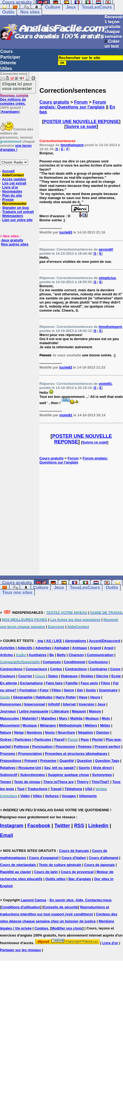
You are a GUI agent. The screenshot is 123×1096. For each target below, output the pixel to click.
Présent (30, 761)
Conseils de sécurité (61, 907)
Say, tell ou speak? (60, 768)
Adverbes (43, 648)
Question (84, 761)
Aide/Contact (13, 175)
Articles (6, 655)
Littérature (60, 711)
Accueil (8, 171)
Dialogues (69, 676)
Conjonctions (11, 669)
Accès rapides (14, 179)
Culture (52, 7)
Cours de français (74, 851)
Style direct (102, 768)
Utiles (6, 68)
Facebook (38, 825)
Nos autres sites (14, 244)
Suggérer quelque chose (68, 775)
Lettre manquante (33, 711)
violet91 (105, 384)
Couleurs (7, 676)
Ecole (116, 676)
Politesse (21, 746)
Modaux (92, 718)
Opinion (102, 732)
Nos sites (30, 12)
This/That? (100, 782)
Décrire (102, 676)
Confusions (98, 662)
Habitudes (44, 697)
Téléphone (73, 789)
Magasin (79, 711)
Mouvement (10, 725)
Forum (81, 102)
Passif (59, 739)
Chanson (76, 655)
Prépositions (10, 761)
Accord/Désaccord (104, 641)
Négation (85, 732)
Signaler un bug (15, 208)
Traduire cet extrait (18, 212)
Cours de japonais (99, 865)
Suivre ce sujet (81, 126)
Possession (65, 746)
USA (89, 789)
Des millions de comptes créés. (14, 99)
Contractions (76, 669)
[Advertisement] (81, 520)
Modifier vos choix (66, 928)
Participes (23, 739)
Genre (69, 690)
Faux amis (89, 683)
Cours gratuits (54, 102)
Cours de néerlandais (18, 865)
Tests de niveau (27, 782)
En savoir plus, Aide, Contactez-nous (80, 900)
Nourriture (66, 732)
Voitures (52, 796)
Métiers (91, 725)
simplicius (107, 278)
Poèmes (85, 746)
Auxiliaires (37, 655)
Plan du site (12, 195)
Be (51, 655)
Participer (10, 57)
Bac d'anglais (79, 879)
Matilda (76, 718)
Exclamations (31, 683)
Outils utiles (55, 879)
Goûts (91, 690)
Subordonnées (32, 775)
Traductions (37, 789)
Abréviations (75, 641)
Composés (52, 662)
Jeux (71, 7)
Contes (56, 669)
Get (80, 690)
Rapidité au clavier (15, 872)
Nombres (34, 732)
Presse (8, 199)
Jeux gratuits (12, 240)
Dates (53, 676)
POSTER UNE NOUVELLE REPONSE (81, 121)
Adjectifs (25, 648)
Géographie (23, 697)
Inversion (86, 704)
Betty (61, 655)
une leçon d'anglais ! (15, 147)
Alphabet (62, 648)
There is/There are (58, 782)
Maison (95, 711)
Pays (85, 739)
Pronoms (7, 754)
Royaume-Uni (29, 768)
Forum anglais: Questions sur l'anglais (72, 104)
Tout (20, 789)
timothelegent (72, 145)
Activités (7, 648)
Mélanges (48, 725)
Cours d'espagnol (43, 858)
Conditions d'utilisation (20, 907)
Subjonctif (8, 775)
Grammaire (108, 690)
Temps (5, 782)
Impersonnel (34, 704)
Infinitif (54, 704)
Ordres (6, 739)
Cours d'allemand (103, 858)
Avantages (10, 112)
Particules (42, 739)
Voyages (69, 796)
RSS (79, 825)
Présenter (48, 761)
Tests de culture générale (60, 865)
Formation (28, 690)
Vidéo (25, 796)
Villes (37, 796)
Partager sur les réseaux (20, 950)
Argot (108, 648)
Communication (100, 655)
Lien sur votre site (17, 220)
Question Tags (107, 761)
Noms (50, 732)
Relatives (7, 768)
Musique (30, 725)
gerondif (106, 249)
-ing (40, 641)
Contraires (98, 669)
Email (6, 835)
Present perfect (107, 746)
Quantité (66, 761)
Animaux (79, 648)
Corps (115, 669)
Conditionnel (74, 662)
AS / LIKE (54, 641)
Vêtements (88, 796)
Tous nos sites (17, 592)
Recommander (14, 204)
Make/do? (30, 718)
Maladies (48, 718)
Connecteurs (36, 669)
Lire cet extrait (14, 183)
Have (83, 697)
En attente (8, 683)
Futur (44, 690)
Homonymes (10, 704)
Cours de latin (46, 872)
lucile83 (65, 232)
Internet (69, 704)
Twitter (62, 825)
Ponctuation (42, 746)
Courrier (25, 676)
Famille (71, 683)
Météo (105, 725)
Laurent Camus (33, 900)
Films (105, 683)
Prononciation (30, 754)
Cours (6, 51)
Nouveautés (12, 191)
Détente (8, 62)
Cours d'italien (73, 858)
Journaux (8, 711)
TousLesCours (97, 7)
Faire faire (54, 683)
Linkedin (98, 825)
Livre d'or (10, 187)
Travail (56, 789)
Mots (106, 718)
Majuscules (9, 718)
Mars (63, 718)
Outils (8, 12)
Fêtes (56, 690)
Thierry (83, 782)
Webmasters (12, 216)
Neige (19, 732)
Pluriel (97, 739)
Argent (95, 648)
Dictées (87, 676)
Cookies (41, 928)
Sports (84, 768)
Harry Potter (66, 697)
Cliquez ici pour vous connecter (17, 86)
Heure (95, 697)
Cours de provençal (77, 872)
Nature (5, 732)
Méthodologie (70, 725)
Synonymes (102, 775)
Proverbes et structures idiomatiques (76, 754)
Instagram (11, 825)
